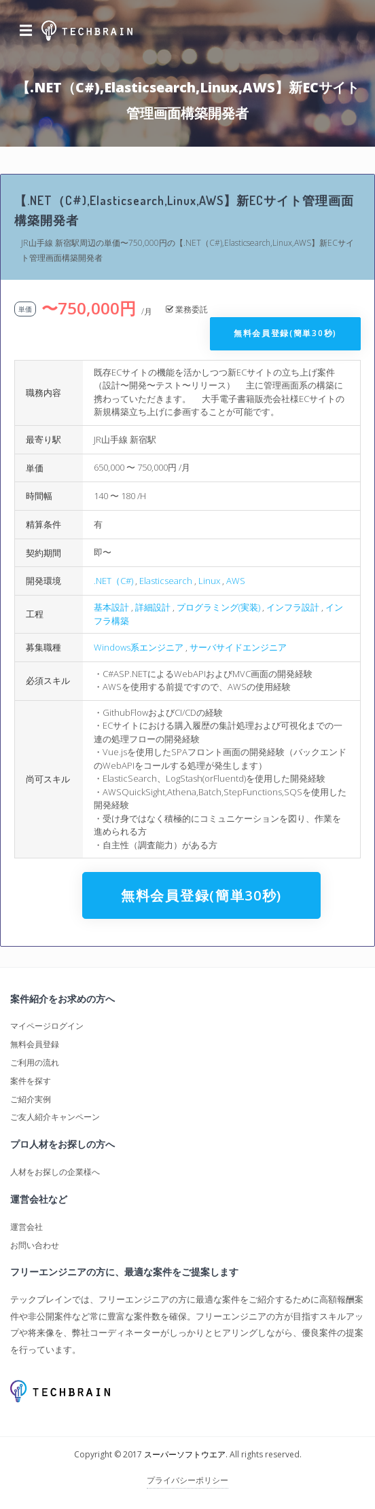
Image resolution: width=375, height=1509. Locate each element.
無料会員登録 (34, 1044)
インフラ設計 (292, 607)
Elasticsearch (165, 581)
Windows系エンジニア (138, 647)
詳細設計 (153, 607)
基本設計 (111, 607)
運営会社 (26, 1227)
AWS (235, 581)
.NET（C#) (113, 581)
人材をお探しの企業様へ (55, 1172)
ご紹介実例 (30, 1099)
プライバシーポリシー (187, 1480)
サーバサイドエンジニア (238, 647)
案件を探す (30, 1081)
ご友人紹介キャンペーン (55, 1117)
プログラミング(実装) (218, 607)
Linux (209, 581)
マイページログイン (47, 1026)
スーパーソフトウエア (185, 1454)
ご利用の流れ (34, 1062)
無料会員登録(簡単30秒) (285, 333)
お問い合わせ (34, 1245)
